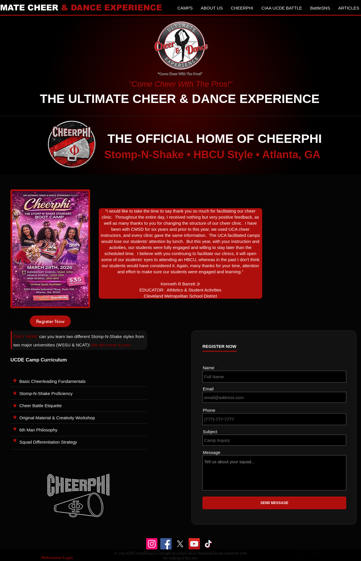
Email (208, 389)
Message (211, 452)
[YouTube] (194, 543)
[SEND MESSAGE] (274, 503)
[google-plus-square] (298, 553)
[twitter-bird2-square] (306, 553)
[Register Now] (50, 321)
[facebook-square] (315, 553)
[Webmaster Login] (57, 557)
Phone (209, 410)
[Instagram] (151, 543)
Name (208, 368)
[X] (180, 543)
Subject (210, 431)
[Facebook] (166, 543)
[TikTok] (208, 543)
